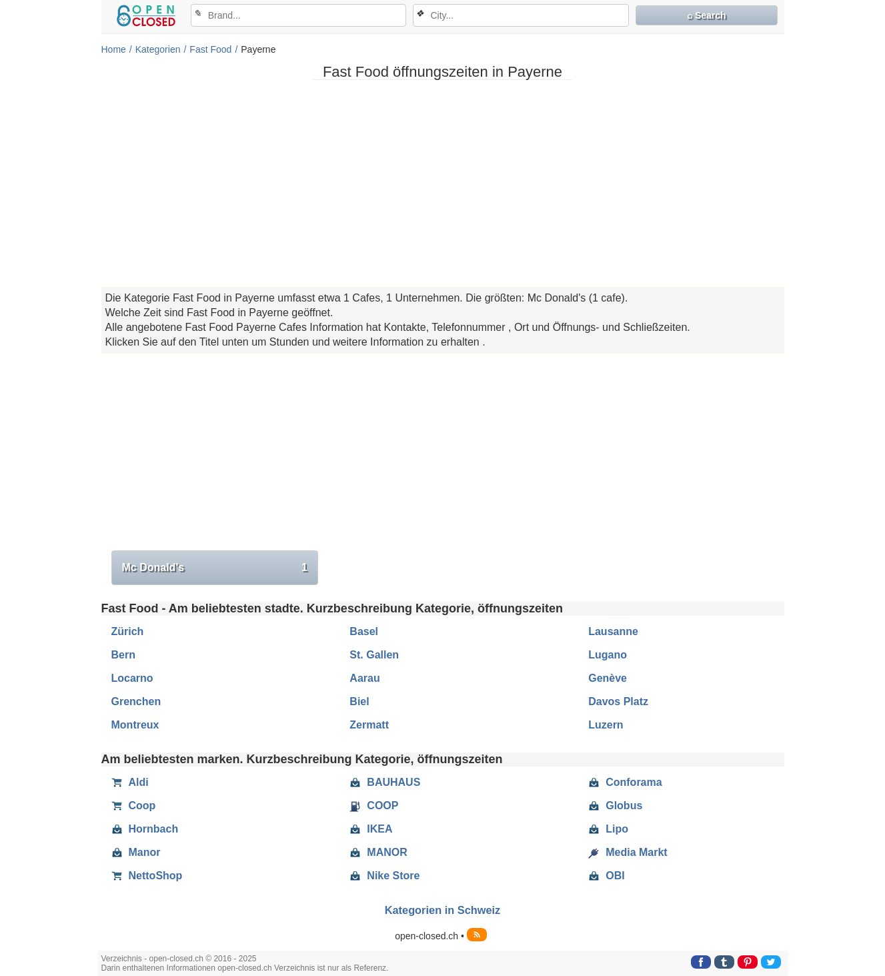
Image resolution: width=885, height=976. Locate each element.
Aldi (130, 783)
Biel (359, 701)
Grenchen (136, 701)
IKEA (370, 829)
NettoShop (147, 876)
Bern (123, 654)
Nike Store (384, 876)
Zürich (127, 631)
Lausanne (613, 631)
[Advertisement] (442, 183)
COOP (373, 806)
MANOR (378, 853)
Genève (607, 678)
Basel (363, 631)
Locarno (132, 678)
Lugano (607, 654)
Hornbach (145, 829)
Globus (615, 806)
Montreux (135, 724)
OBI (606, 876)
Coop (133, 806)
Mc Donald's (214, 568)
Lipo (608, 829)
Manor (136, 853)
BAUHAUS (384, 783)
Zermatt (369, 724)
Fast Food (210, 49)
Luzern (605, 724)
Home (113, 49)
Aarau (364, 678)
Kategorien (158, 49)
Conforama (625, 783)
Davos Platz (618, 701)
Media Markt (627, 853)
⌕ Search (706, 15)
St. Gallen (374, 654)
